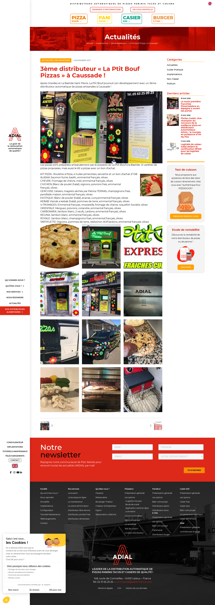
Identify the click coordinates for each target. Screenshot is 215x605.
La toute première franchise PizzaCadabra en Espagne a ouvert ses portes (191, 106)
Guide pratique (175, 69)
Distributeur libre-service (79, 510)
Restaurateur (101, 497)
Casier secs (185, 506)
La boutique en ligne (77, 497)
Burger (163, 19)
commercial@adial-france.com (133, 581)
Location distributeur (134, 533)
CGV (119, 588)
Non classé (173, 79)
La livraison (130, 511)
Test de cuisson (131, 529)
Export (99, 510)
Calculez (186, 267)
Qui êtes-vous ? (15, 286)
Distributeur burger (161, 534)
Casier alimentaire (188, 519)
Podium (171, 83)
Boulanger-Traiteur (104, 502)
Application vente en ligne (137, 508)
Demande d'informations (106, 9)
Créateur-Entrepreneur (106, 506)
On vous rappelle (143, 9)
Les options (130, 497)
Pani (104, 19)
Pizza (79, 19)
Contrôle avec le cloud (190, 532)
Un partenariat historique (191, 514)
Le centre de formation (78, 506)
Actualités (15, 303)
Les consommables (133, 516)
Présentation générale (135, 493)
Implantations (15, 447)
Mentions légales (105, 588)
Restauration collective (106, 514)
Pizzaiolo (99, 493)
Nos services (15, 292)
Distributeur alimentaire (78, 519)
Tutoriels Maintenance (15, 451)
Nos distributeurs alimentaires (15, 310)
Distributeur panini (160, 506)
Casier (131, 19)
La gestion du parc (133, 501)
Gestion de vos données (136, 588)
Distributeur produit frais (79, 514)
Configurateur (15, 442)
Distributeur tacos (160, 510)
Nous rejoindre (14, 297)
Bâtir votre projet (132, 520)
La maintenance (75, 502)
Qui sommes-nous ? (15, 280)
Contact (15, 460)
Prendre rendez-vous (185, 216)
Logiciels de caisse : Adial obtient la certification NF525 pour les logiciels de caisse (191, 149)
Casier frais (185, 502)
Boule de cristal (132, 504)
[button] (6, 600)
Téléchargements (14, 456)
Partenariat (157, 530)
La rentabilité (130, 524)
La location (73, 493)
